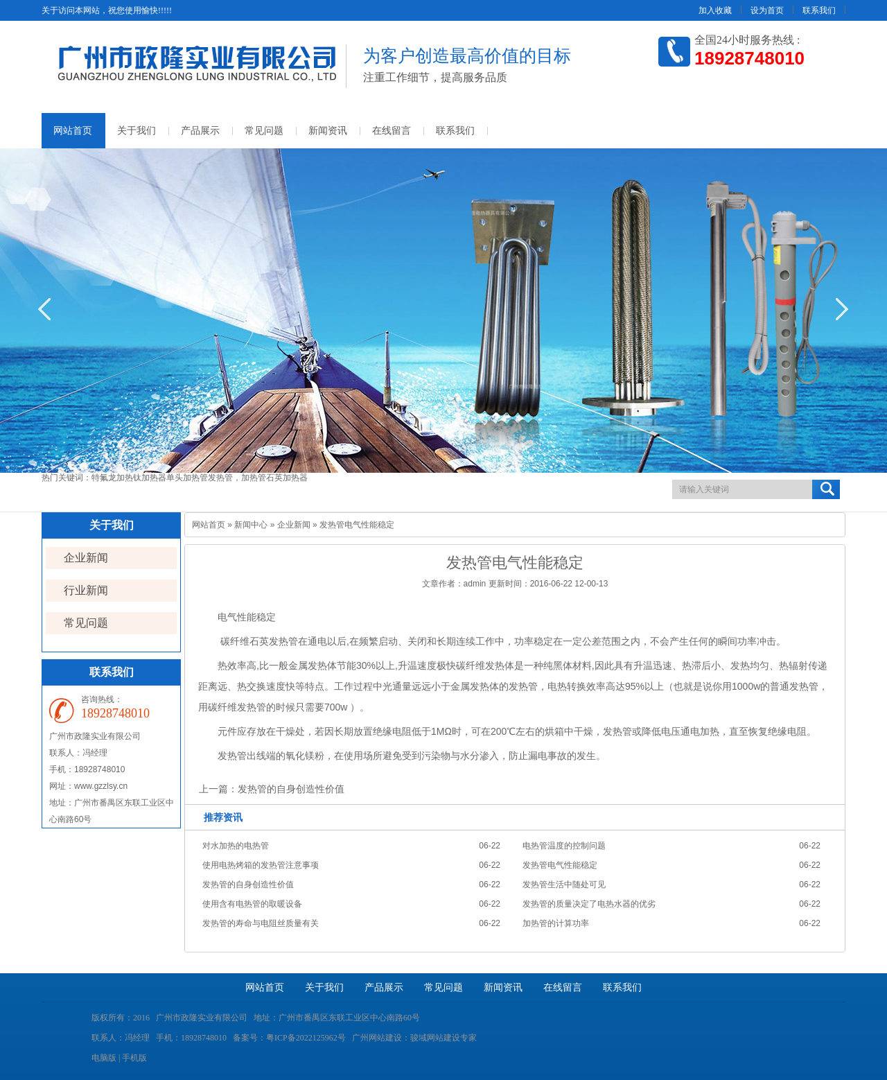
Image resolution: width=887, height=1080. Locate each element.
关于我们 (136, 130)
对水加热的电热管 (235, 846)
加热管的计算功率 (555, 923)
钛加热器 (149, 477)
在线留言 (391, 130)
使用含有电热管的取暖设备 (252, 904)
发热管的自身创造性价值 (291, 788)
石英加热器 (287, 477)
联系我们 (819, 10)
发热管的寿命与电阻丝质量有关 (260, 923)
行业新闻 (86, 590)
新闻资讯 (327, 130)
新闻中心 (250, 525)
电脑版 (103, 1058)
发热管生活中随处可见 (564, 884)
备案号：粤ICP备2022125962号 (289, 1038)
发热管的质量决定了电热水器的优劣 (589, 904)
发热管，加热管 (237, 477)
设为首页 (767, 10)
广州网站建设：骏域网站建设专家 (414, 1038)
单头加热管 (187, 477)
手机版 (134, 1058)
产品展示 (200, 130)
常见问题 (264, 130)
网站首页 (72, 130)
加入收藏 (715, 10)
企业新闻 (86, 558)
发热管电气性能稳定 (559, 865)
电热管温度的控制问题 (564, 846)
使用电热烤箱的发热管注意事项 (260, 865)
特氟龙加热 (112, 477)
